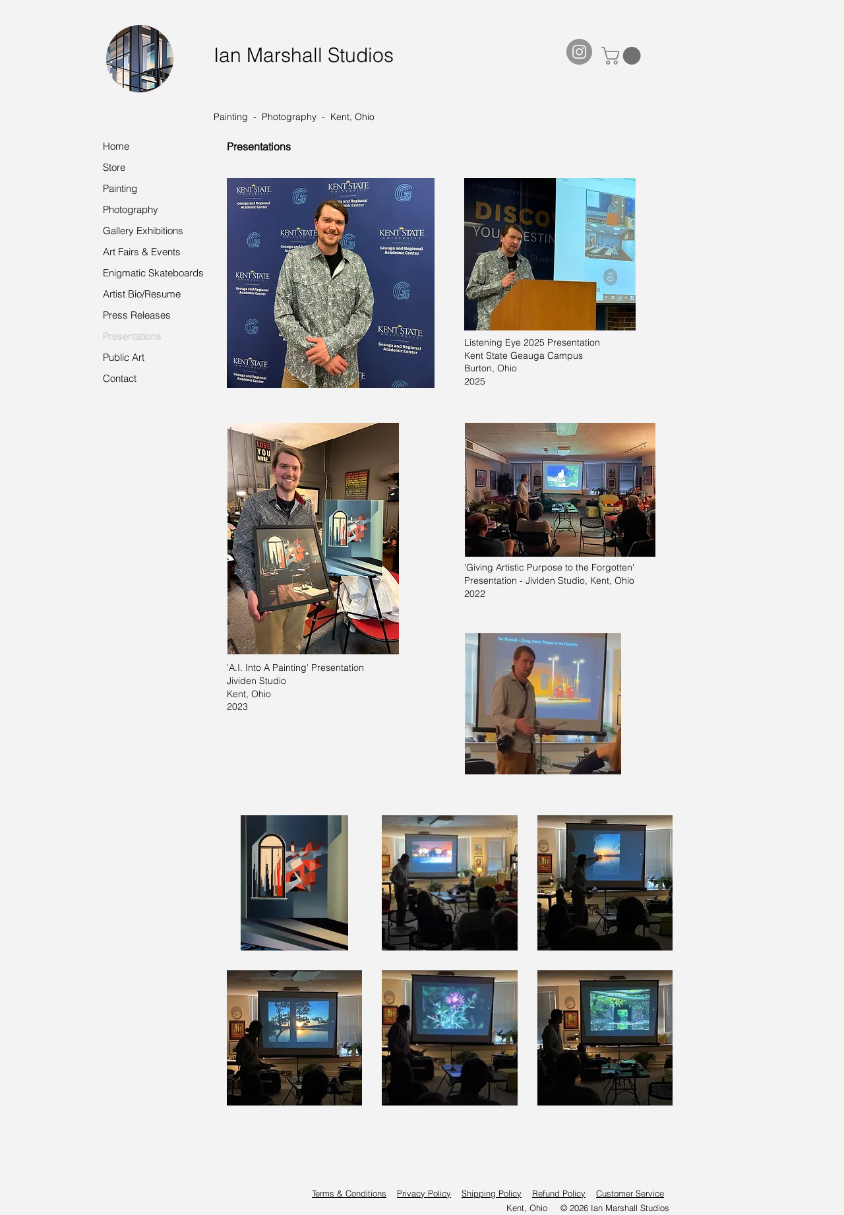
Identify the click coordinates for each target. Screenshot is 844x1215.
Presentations (132, 336)
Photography (130, 209)
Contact (119, 378)
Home (116, 146)
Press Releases (137, 315)
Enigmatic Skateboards (153, 272)
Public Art (123, 357)
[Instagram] (579, 52)
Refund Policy (559, 1193)
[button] (623, 56)
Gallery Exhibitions (143, 230)
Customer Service (630, 1193)
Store (114, 167)
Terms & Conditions (349, 1193)
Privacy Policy (424, 1193)
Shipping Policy (492, 1193)
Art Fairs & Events (142, 251)
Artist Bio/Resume (142, 294)
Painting (120, 188)
